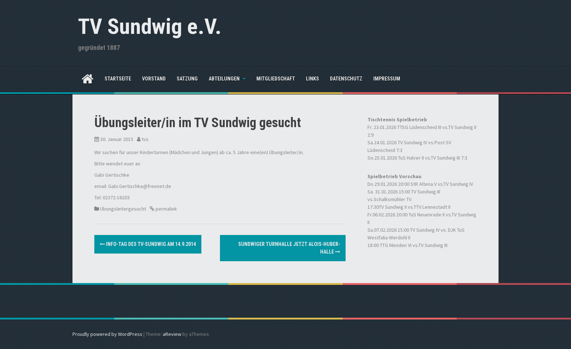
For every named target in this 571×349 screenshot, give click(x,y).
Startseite (118, 79)
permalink (165, 208)
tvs (145, 139)
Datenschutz (346, 79)
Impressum (386, 79)
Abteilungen (224, 79)
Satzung (187, 79)
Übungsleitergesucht (123, 208)
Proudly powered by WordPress (107, 334)
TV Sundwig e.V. (149, 26)
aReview (172, 334)
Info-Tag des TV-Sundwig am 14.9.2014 (148, 244)
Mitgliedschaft (275, 79)
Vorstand (154, 79)
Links (312, 79)
